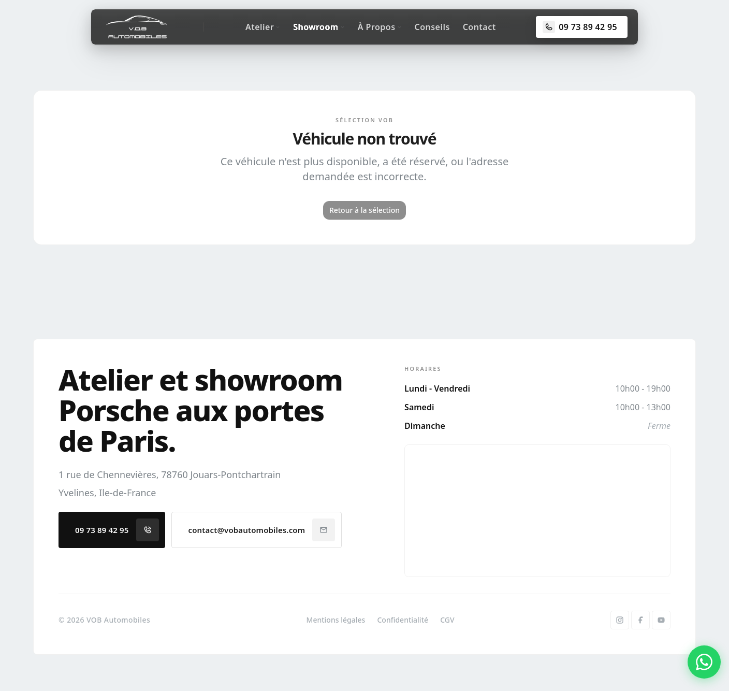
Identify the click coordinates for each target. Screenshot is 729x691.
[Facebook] (640, 620)
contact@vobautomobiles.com (262, 530)
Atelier (263, 27)
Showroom (319, 27)
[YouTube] (661, 620)
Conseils (432, 27)
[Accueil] (136, 27)
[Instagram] (619, 620)
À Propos (380, 27)
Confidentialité (402, 620)
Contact (479, 27)
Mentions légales (336, 620)
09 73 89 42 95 (117, 530)
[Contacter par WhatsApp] (704, 662)
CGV (447, 620)
